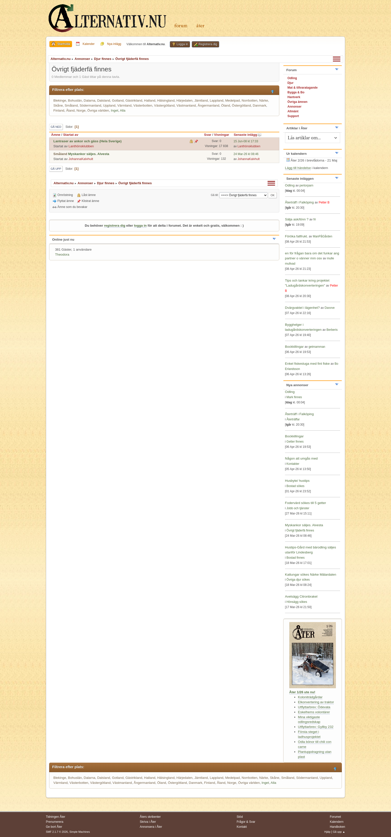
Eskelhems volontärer (314, 712)
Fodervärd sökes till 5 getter (305, 503)
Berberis (332, 330)
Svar (207, 135)
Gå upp (56, 168)
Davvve (330, 308)
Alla (122, 110)
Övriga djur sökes (298, 579)
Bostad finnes (296, 557)
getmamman (316, 346)
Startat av (70, 135)
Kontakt (242, 827)
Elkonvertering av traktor (316, 702)
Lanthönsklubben (81, 146)
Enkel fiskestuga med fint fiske (307, 363)
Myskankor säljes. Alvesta (88, 154)
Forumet (335, 817)
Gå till (214, 194)
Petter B (324, 202)
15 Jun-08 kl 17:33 (246, 141)
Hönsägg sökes (297, 602)
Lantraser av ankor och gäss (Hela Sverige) (87, 141)
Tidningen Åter (55, 817)
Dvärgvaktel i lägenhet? (302, 308)
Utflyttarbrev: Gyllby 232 (315, 727)
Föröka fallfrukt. (296, 236)
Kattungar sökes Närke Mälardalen (310, 574)
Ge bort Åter (54, 827)
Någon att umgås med (301, 458)
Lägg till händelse (298, 168)
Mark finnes (294, 397)
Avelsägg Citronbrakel (301, 596)
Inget (114, 110)
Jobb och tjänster (298, 508)
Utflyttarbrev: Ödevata (314, 707)
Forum (181, 26)
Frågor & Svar (246, 822)
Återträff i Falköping (299, 202)
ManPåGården (322, 236)
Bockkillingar (294, 346)
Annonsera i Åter (151, 827)
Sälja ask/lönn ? (296, 219)
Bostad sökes (295, 486)
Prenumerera (54, 822)
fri (314, 219)
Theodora (62, 254)
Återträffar (293, 419)
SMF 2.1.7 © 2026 (57, 831)
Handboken (337, 827)
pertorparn (306, 185)
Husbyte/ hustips (297, 481)
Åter (200, 26)
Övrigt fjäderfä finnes (300, 530)
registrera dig (114, 225)
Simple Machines (79, 831)
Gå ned (56, 126)
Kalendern (337, 822)
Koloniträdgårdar (310, 697)
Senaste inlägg (248, 135)
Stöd (240, 817)
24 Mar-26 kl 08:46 (246, 154)
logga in (140, 225)
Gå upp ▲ (339, 831)
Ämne (55, 135)
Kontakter (293, 464)
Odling (290, 185)
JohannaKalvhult (81, 159)
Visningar (221, 135)
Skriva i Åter (148, 822)
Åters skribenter (150, 817)
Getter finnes (295, 441)
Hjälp (327, 831)
